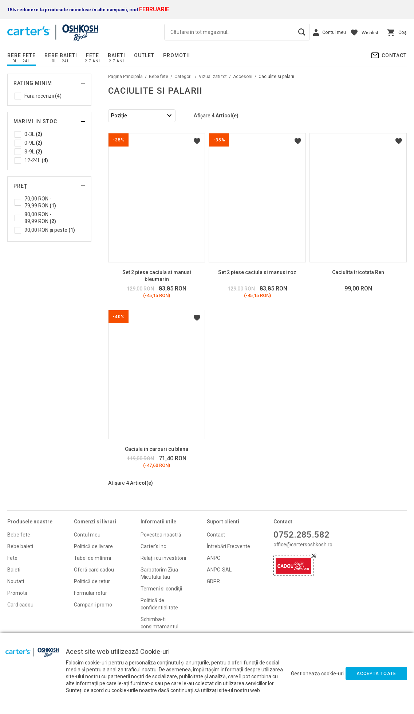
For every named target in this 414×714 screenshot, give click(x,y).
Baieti (116, 55)
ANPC (213, 558)
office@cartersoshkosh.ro (302, 544)
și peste (49, 230)
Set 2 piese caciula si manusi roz (257, 272)
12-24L (36, 160)
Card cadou (20, 605)
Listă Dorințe (197, 141)
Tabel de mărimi (92, 558)
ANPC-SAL (219, 570)
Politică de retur (92, 581)
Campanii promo (93, 605)
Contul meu (87, 535)
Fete (92, 55)
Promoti (16, 593)
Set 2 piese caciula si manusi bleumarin (156, 275)
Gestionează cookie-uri (317, 673)
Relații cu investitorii (163, 558)
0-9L (33, 143)
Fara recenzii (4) (43, 96)
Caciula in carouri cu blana (156, 449)
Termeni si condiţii (161, 589)
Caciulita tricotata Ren (358, 272)
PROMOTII (176, 55)
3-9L (33, 152)
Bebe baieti (60, 55)
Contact (394, 55)
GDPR (213, 581)
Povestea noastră (161, 535)
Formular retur (90, 593)
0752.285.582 (301, 535)
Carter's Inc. (154, 546)
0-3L (33, 134)
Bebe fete (21, 55)
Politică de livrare (93, 546)
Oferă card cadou (94, 570)
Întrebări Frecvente (228, 546)
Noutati (15, 581)
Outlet (144, 55)
